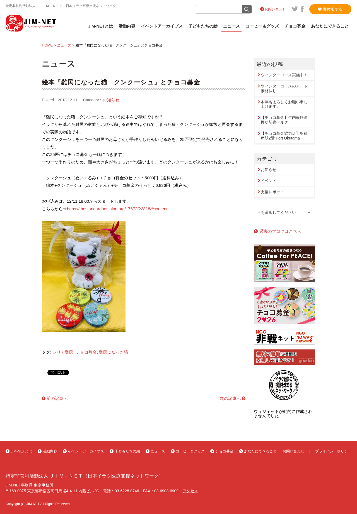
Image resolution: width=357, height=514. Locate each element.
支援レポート (272, 192)
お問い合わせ (275, 9)
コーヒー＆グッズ (262, 26)
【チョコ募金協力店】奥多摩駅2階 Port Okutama (284, 135)
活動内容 (127, 26)
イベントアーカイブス (162, 26)
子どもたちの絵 (203, 26)
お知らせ (111, 99)
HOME (47, 45)
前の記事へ (57, 398)
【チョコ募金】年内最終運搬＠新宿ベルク (284, 119)
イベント (268, 180)
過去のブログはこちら (280, 231)
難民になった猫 (113, 352)
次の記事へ (230, 398)
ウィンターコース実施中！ (284, 75)
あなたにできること (330, 26)
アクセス (190, 491)
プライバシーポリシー (333, 451)
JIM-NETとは (100, 26)
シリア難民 (62, 352)
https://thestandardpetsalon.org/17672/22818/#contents (118, 208)
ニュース (231, 26)
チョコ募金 (294, 26)
